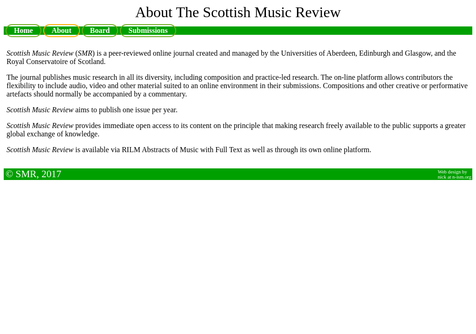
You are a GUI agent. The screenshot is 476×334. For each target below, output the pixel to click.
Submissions (148, 30)
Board (100, 31)
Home (23, 30)
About (62, 30)
